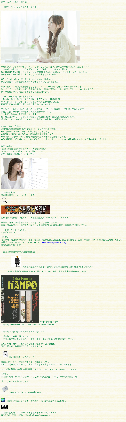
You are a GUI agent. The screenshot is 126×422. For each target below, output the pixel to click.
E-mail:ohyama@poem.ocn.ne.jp (54, 242)
